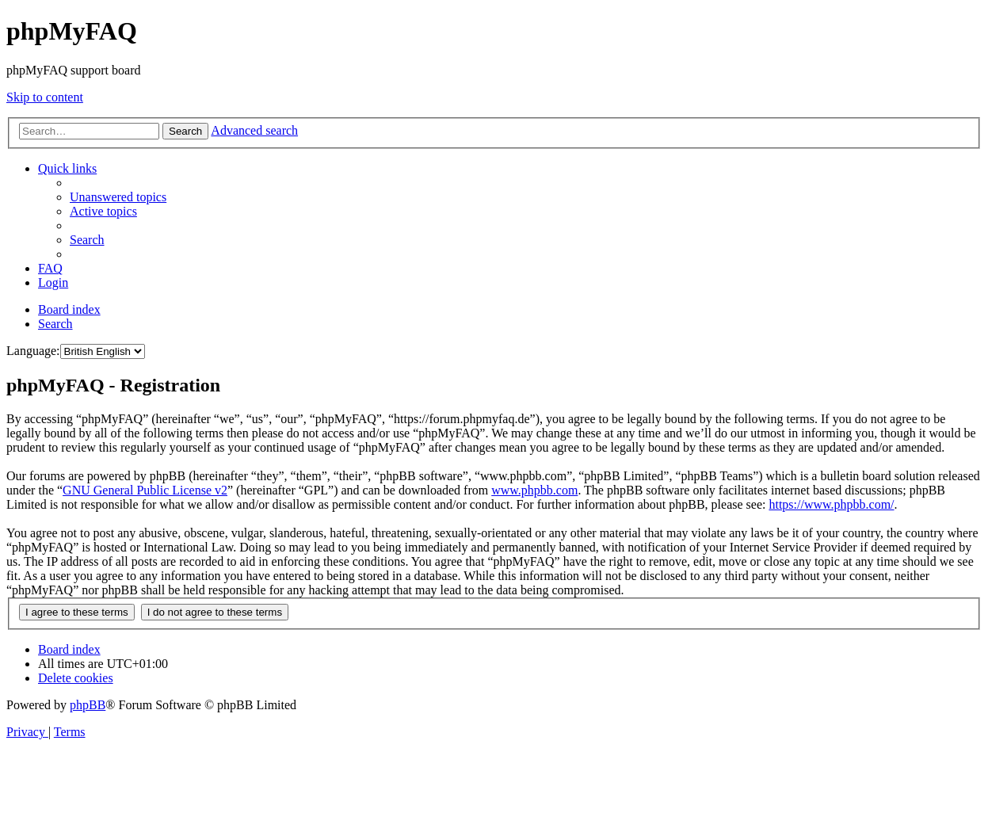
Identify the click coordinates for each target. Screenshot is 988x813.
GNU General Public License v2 (145, 490)
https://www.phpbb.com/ (831, 504)
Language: (33, 350)
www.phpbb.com (534, 490)
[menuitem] (118, 197)
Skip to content (44, 97)
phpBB (87, 705)
